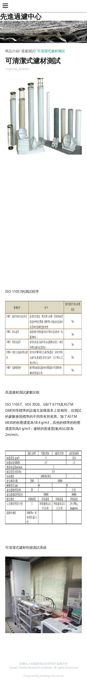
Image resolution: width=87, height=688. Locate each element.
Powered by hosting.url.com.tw (44, 676)
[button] (6, 6)
